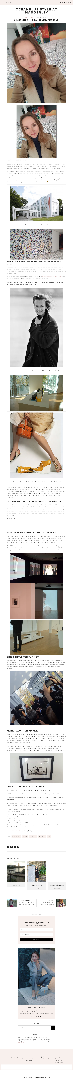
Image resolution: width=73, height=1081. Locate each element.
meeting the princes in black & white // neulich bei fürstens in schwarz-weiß (36, 886)
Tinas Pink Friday (17, 831)
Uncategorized (30, 18)
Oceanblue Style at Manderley (36, 11)
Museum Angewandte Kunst (51, 277)
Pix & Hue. (47, 1077)
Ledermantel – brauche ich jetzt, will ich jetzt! (29, 1059)
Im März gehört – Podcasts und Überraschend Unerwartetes (59, 1060)
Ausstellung (16, 837)
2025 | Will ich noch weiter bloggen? (44, 1058)
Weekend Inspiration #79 (16, 884)
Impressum (21, 1043)
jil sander (42, 837)
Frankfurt (33, 837)
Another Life (14, 1057)
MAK (49, 837)
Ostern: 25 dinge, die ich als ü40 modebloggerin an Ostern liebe (57, 886)
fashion (25, 837)
